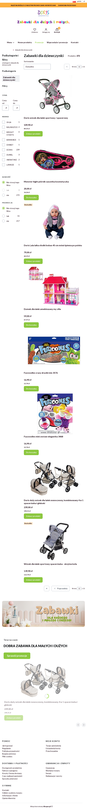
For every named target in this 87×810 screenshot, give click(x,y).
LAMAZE (10, 165)
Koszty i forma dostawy (12, 773)
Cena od (4, 101)
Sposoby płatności (10, 779)
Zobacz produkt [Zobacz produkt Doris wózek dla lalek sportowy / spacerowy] (33, 134)
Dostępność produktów (12, 768)
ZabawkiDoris (7, 50)
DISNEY (10, 145)
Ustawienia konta (53, 748)
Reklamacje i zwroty (54, 776)
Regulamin (6, 748)
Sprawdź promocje (17, 655)
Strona (74, 67)
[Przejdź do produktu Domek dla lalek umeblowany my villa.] (54, 286)
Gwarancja (50, 768)
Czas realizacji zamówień (12, 776)
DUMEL (10, 155)
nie (7, 195)
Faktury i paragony (9, 770)
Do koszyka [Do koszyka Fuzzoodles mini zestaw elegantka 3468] (31, 452)
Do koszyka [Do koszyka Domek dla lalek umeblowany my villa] (31, 325)
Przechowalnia (52, 751)
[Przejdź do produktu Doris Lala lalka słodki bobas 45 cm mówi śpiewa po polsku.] (54, 222)
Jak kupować (7, 746)
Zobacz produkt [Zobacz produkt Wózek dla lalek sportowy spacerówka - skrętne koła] (33, 580)
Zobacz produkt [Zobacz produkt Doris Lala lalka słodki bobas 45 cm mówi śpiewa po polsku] (33, 261)
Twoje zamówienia (53, 746)
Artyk (9, 122)
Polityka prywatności (10, 751)
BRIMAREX (11, 140)
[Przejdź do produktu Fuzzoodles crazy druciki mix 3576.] (54, 350)
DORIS (9, 150)
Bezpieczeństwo (9, 754)
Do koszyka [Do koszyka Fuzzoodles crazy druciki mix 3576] (31, 388)
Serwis (48, 773)
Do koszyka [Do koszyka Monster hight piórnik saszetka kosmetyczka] (31, 197)
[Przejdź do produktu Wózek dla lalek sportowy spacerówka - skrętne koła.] (54, 541)
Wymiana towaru (53, 770)
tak (7, 190)
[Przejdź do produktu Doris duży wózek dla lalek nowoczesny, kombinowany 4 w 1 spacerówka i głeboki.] (54, 477)
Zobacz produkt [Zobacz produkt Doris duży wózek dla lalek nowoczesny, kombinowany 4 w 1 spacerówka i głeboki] (33, 516)
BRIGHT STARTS (10, 133)
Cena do (15, 101)
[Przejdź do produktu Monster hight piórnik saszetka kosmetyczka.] (54, 159)
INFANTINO (12, 160)
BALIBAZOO (12, 127)
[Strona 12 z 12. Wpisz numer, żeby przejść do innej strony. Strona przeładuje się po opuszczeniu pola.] (79, 66)
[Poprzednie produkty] (60, 588)
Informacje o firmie (10, 795)
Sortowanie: (29, 61)
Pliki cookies (7, 756)
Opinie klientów (8, 798)
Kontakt (5, 790)
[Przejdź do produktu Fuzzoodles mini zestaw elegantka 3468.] (54, 414)
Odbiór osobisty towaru (12, 793)
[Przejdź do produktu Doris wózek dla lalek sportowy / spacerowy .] (54, 95)
